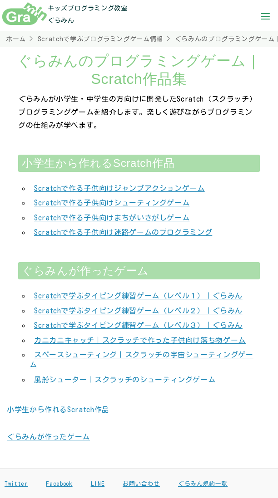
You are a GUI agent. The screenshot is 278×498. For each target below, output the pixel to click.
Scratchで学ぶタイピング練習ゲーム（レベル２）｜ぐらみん (138, 310)
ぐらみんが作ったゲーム (48, 436)
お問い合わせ (141, 484)
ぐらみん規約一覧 (203, 484)
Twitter (16, 484)
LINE (98, 484)
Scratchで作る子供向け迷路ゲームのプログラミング (123, 232)
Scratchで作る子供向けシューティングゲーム (111, 202)
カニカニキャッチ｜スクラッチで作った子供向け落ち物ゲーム (140, 340)
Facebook (59, 484)
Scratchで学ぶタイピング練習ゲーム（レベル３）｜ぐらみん (138, 325)
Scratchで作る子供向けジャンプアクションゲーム (119, 188)
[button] (265, 17)
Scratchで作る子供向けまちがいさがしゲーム (111, 217)
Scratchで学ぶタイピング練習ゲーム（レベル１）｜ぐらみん (138, 295)
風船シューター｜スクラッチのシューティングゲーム (124, 379)
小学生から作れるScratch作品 (58, 409)
